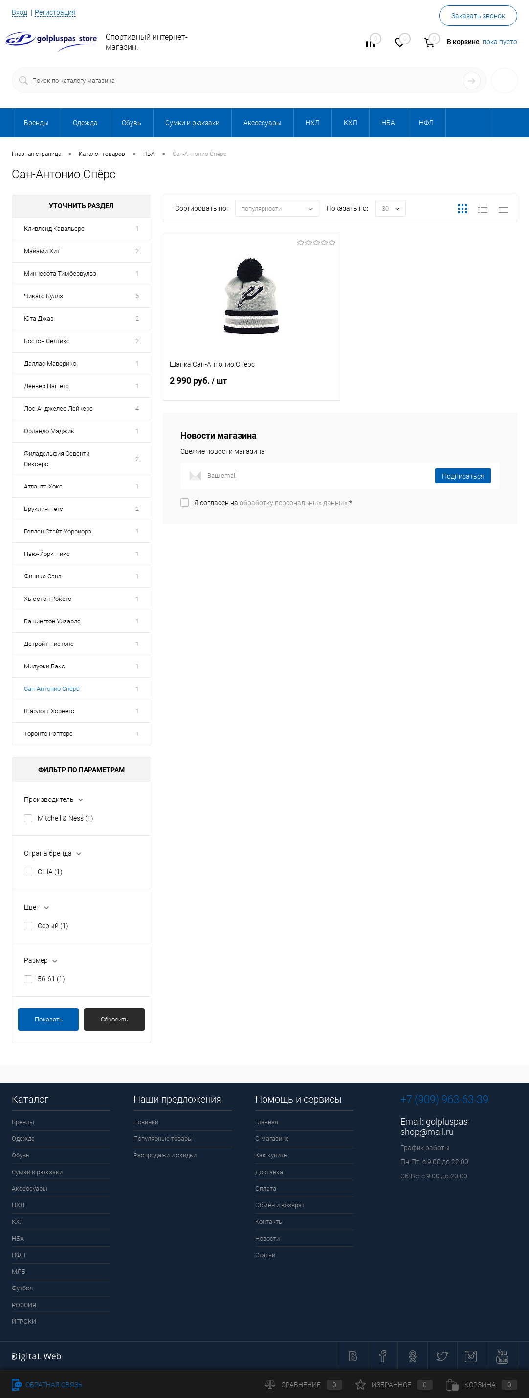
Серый (53, 926)
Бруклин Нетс (43, 508)
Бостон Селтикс (47, 341)
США (50, 872)
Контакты (269, 1221)
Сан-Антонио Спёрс (52, 688)
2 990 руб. (251, 386)
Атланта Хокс (43, 486)
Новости (267, 1238)
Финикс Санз (43, 576)
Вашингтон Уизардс (52, 621)
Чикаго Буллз (43, 296)
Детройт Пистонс (49, 643)
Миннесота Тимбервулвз (60, 273)
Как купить (271, 1155)
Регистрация (55, 12)
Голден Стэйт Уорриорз (57, 531)
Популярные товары (163, 1138)
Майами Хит (42, 251)
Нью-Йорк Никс (47, 553)
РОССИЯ (24, 1305)
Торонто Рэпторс (48, 733)
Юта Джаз (39, 318)
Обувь (20, 1155)
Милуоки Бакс (44, 666)
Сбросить (114, 1019)
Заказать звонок (478, 16)
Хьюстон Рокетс (47, 598)
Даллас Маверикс (50, 363)
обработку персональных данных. (294, 503)
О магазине (272, 1138)
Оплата (265, 1188)
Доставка (269, 1172)
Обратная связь (47, 1385)
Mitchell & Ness (65, 818)
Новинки (145, 1122)
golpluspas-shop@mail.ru (435, 1126)
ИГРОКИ (24, 1321)
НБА (18, 1238)
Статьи (265, 1255)
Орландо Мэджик (49, 431)
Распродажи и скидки (165, 1155)
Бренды (23, 1122)
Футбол (22, 1288)
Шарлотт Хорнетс (49, 711)
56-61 (51, 979)
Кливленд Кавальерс (54, 228)
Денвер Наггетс (46, 386)
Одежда (23, 1138)
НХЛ (18, 1205)
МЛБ (18, 1271)
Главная (266, 1122)
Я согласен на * (273, 503)
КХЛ (18, 1221)
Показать (49, 1019)
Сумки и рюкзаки (37, 1172)
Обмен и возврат (280, 1205)
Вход (19, 12)
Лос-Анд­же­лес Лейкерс (58, 408)
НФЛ (18, 1255)
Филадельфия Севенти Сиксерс (56, 458)
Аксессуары (29, 1188)
